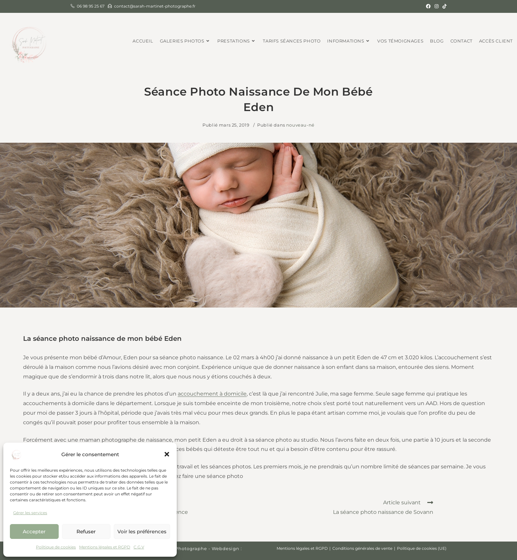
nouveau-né (300, 125)
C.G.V (139, 547)
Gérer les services (30, 512)
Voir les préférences (142, 531)
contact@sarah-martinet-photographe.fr (155, 6)
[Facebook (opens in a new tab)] (428, 6)
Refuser (86, 531)
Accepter (34, 531)
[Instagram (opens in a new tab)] (437, 6)
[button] (167, 454)
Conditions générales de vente (362, 548)
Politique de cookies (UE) (421, 548)
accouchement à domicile (212, 394)
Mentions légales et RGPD (104, 547)
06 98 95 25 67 (91, 6)
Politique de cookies (56, 547)
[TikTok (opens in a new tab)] (443, 6)
